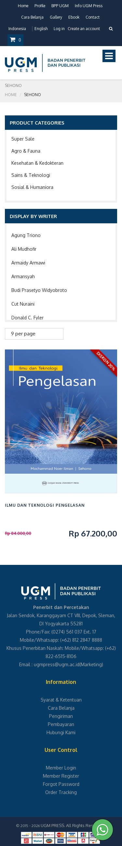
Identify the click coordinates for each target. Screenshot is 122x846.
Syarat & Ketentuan (61, 699)
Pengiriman (61, 716)
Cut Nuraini (22, 304)
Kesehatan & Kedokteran (37, 163)
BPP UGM (60, 5)
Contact (93, 17)
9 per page (23, 333)
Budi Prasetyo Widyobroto (39, 290)
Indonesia (17, 28)
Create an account (84, 28)
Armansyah (23, 276)
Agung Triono (26, 235)
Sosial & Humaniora (32, 187)
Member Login (61, 767)
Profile (39, 5)
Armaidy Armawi (28, 262)
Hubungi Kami (61, 732)
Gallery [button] (56, 17)
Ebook (73, 17)
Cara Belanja (32, 17)
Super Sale (22, 139)
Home (23, 5)
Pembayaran (61, 724)
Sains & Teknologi (30, 175)
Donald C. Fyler (27, 317)
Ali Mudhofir (23, 249)
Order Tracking (61, 792)
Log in (59, 28)
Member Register (61, 776)
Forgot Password (61, 784)
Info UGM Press (88, 5)
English (40, 28)
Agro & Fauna (25, 151)
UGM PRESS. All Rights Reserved (73, 825)
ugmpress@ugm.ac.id (56, 664)
